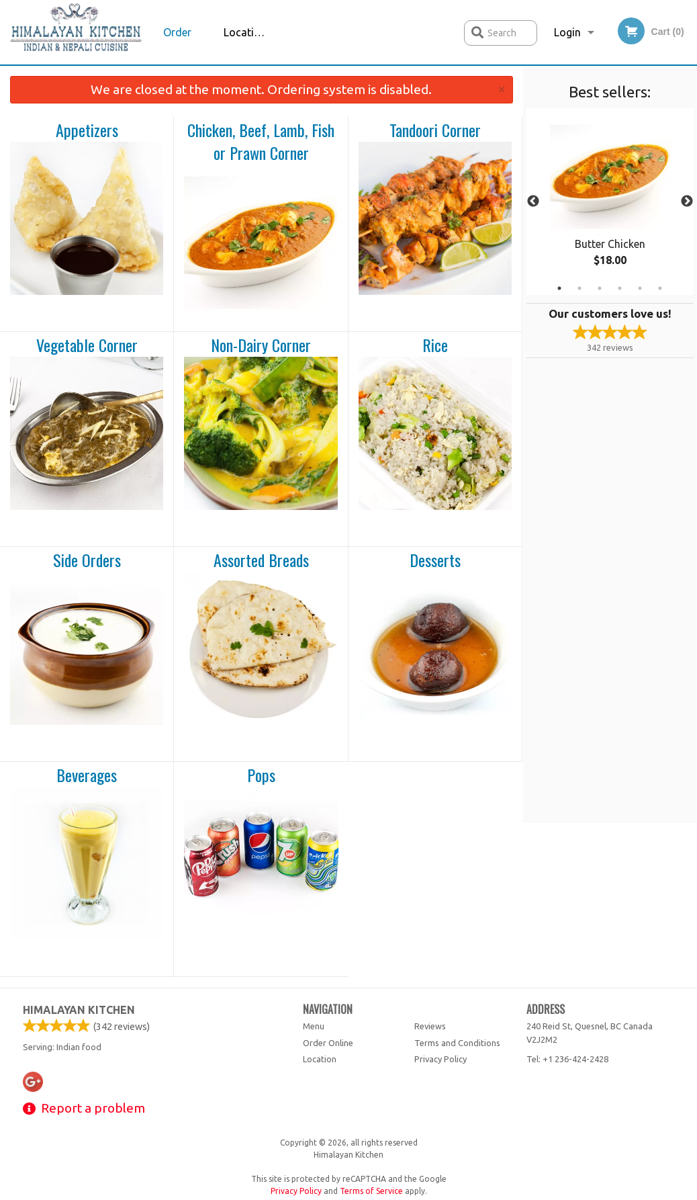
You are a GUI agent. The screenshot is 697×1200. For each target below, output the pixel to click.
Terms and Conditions (457, 1042)
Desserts (435, 560)
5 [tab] (640, 288)
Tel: (567, 1059)
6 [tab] (660, 288)
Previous (533, 201)
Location (245, 32)
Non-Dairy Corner (261, 345)
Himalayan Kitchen (79, 1010)
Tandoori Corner (435, 130)
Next (687, 201)
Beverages (86, 775)
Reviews (430, 1026)
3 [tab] (599, 288)
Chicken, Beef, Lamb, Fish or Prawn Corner (260, 141)
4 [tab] (619, 288)
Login (567, 32)
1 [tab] (559, 288)
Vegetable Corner (87, 345)
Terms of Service (371, 1191)
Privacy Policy (440, 1059)
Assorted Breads (261, 560)
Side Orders (87, 560)
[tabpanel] (610, 202)
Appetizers (87, 130)
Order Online (178, 45)
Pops (261, 775)
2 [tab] (579, 288)
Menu (313, 1026)
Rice (435, 345)
